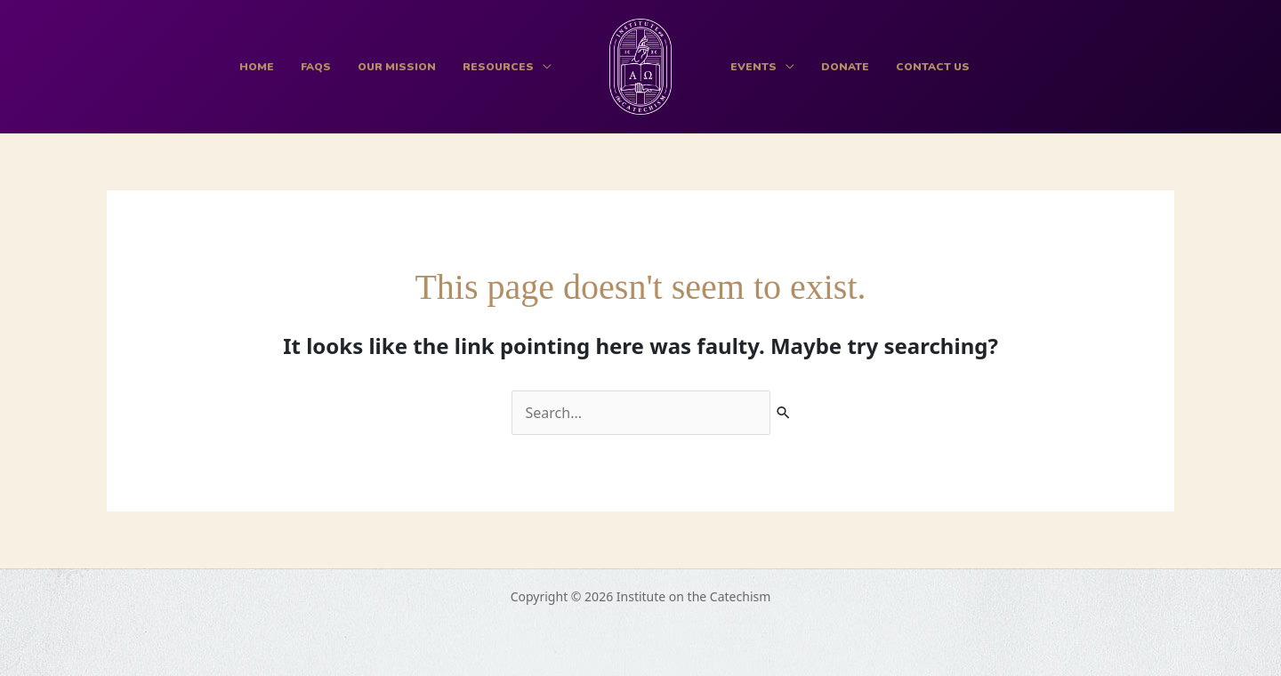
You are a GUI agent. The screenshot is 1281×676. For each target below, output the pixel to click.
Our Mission (397, 67)
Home (256, 67)
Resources (498, 67)
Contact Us (933, 67)
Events (753, 67)
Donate (845, 67)
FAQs (316, 67)
